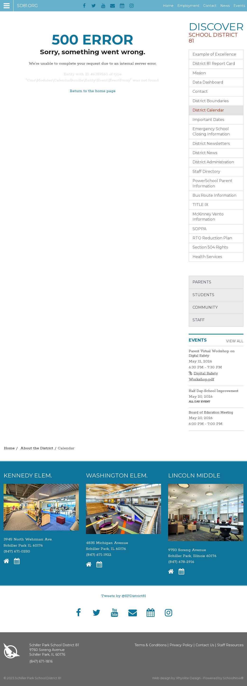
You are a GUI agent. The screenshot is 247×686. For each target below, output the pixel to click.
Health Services (207, 256)
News (225, 6)
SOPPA (199, 229)
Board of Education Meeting (211, 412)
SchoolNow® (233, 678)
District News (205, 153)
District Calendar (208, 110)
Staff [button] (199, 320)
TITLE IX (200, 204)
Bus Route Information (214, 195)
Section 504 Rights (210, 247)
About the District (36, 448)
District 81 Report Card (214, 63)
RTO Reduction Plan (212, 238)
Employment (189, 5)
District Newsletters (211, 143)
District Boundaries (211, 101)
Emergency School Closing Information (211, 131)
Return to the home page (93, 91)
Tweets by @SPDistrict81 (123, 595)
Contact (209, 6)
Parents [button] (202, 282)
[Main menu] (20, 5)
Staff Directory (206, 171)
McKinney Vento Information (208, 217)
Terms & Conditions (150, 645)
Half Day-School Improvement (213, 391)
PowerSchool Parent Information (212, 183)
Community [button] (205, 307)
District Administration (213, 162)
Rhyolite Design (188, 678)
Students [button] (203, 295)
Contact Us (205, 645)
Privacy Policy (181, 645)
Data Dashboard (208, 82)
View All (234, 341)
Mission (199, 73)
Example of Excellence (214, 54)
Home (168, 6)
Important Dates (208, 119)
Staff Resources (230, 645)
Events (239, 6)
